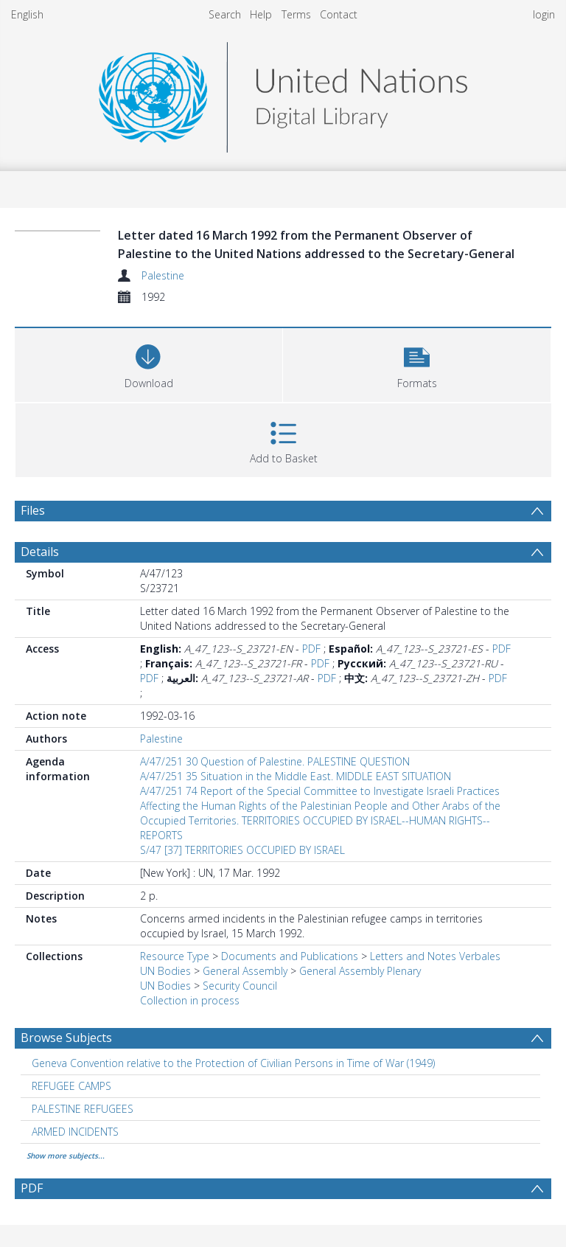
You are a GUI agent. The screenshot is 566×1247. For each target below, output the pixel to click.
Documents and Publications (289, 956)
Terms (296, 14)
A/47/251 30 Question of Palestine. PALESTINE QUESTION (275, 761)
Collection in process (190, 1000)
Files (33, 510)
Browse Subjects (66, 1037)
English (27, 14)
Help (261, 14)
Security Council (240, 986)
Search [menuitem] (225, 14)
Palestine (163, 275)
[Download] (148, 363)
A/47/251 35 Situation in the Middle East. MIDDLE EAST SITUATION (295, 776)
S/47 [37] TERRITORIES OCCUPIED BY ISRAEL (242, 850)
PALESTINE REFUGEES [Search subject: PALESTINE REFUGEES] (82, 1109)
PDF (311, 649)
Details (40, 551)
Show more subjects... (66, 1155)
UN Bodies (165, 971)
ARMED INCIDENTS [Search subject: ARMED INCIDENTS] (75, 1132)
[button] (417, 363)
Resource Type (174, 956)
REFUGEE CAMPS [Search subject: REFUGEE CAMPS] (71, 1086)
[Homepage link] (283, 93)
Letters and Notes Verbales (435, 956)
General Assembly (245, 971)
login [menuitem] (544, 14)
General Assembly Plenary (360, 971)
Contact (338, 14)
